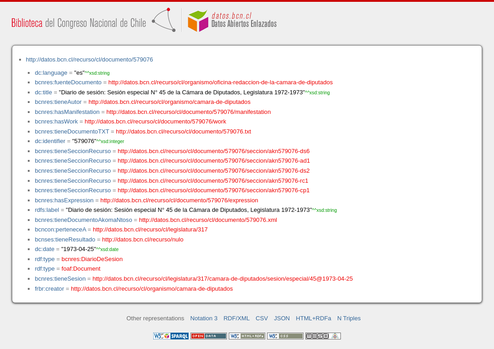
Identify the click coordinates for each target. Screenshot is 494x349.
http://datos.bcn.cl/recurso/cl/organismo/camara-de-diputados (169, 101)
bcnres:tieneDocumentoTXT (72, 131)
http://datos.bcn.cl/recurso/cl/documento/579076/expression (179, 200)
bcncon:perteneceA (60, 229)
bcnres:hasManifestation (67, 111)
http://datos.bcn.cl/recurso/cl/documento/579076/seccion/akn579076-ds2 (213, 170)
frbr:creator (49, 288)
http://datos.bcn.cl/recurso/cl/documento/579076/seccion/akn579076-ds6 (213, 151)
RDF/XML (236, 318)
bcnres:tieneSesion (60, 278)
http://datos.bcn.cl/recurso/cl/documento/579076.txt (183, 131)
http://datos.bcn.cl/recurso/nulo (143, 239)
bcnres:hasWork (56, 121)
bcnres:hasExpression (64, 200)
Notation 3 (204, 318)
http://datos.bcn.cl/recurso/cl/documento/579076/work (155, 121)
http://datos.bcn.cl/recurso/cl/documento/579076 (89, 59)
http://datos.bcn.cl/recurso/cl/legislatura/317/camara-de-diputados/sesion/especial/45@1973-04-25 (223, 278)
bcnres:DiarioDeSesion (92, 259)
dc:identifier (50, 141)
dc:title (43, 92)
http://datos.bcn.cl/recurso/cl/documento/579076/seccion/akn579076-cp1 (213, 190)
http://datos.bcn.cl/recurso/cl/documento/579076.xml (208, 219)
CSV (262, 318)
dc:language (51, 72)
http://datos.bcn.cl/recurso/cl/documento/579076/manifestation (188, 111)
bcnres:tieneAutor (58, 101)
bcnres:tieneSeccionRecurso (73, 151)
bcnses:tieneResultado (65, 239)
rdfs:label (47, 209)
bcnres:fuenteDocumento (68, 82)
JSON (282, 318)
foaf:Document (81, 268)
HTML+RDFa (313, 318)
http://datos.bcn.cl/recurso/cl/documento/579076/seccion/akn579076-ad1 (214, 160)
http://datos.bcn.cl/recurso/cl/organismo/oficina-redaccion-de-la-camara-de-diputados (220, 82)
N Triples (349, 318)
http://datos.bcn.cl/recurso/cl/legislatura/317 (150, 229)
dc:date (44, 249)
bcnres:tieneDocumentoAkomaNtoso (83, 219)
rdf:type (45, 259)
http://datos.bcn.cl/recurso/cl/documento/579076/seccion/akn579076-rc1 (213, 180)
